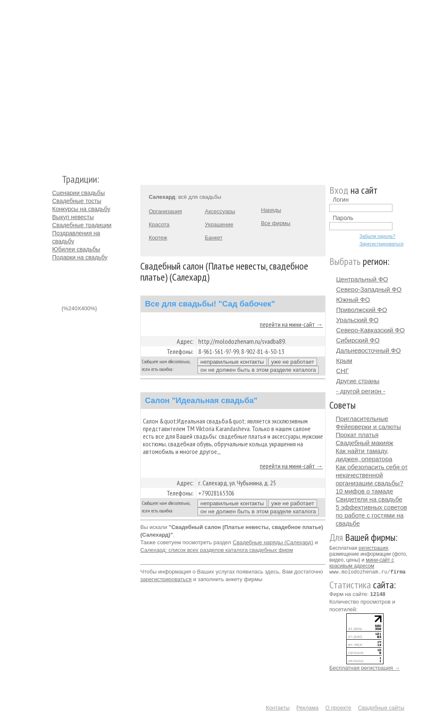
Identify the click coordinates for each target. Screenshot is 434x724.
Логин (341, 199)
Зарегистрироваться (381, 243)
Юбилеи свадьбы (76, 249)
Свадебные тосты (76, 201)
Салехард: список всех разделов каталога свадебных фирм (216, 550)
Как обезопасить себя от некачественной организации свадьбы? (372, 475)
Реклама (307, 707)
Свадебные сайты (381, 707)
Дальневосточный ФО (368, 350)
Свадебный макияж (364, 442)
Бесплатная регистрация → (364, 667)
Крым (344, 360)
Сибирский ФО (358, 340)
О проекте (338, 707)
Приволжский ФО (361, 309)
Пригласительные (362, 418)
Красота (159, 224)
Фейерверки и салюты (368, 426)
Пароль (343, 217)
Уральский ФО (357, 319)
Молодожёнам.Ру (55, 83)
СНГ (342, 370)
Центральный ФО (362, 279)
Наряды (271, 210)
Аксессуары (220, 211)
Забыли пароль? (377, 236)
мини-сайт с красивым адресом (361, 563)
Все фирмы (275, 223)
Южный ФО (353, 299)
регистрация (373, 548)
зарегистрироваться (166, 579)
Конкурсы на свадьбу (81, 209)
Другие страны (357, 380)
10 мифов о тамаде (364, 491)
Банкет (214, 237)
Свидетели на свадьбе (369, 499)
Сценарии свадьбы (78, 192)
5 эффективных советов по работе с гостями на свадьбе (371, 515)
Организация (165, 211)
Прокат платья (357, 434)
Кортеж (158, 237)
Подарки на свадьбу (80, 257)
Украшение (219, 224)
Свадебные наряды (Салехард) (273, 542)
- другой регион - (360, 391)
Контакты (277, 707)
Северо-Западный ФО (368, 289)
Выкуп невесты (73, 217)
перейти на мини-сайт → (291, 324)
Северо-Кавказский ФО (370, 330)
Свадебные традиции (81, 225)
